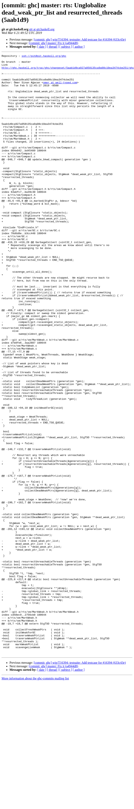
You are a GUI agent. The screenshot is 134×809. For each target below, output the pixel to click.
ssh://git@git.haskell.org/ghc (44, 56)
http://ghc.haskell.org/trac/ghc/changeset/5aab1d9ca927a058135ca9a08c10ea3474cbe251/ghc (68, 70)
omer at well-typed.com (60, 88)
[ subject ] (65, 46)
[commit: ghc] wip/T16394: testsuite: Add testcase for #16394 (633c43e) (80, 39)
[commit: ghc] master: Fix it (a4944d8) (53, 43)
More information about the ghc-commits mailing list (35, 798)
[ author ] (79, 46)
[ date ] (41, 46)
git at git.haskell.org (41, 29)
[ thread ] (53, 46)
